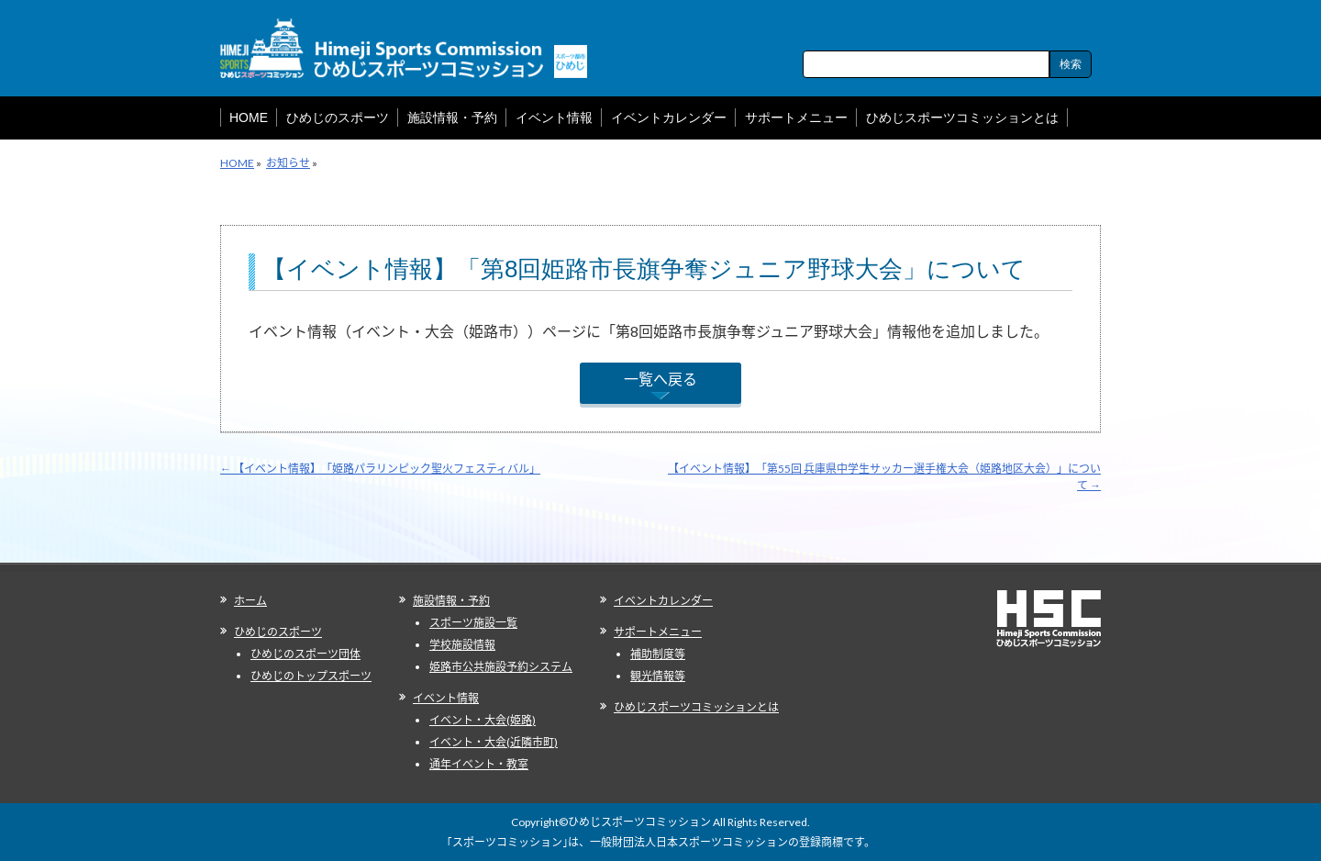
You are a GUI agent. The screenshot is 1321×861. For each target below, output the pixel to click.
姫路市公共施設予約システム (500, 667)
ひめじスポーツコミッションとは (696, 707)
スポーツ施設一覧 (473, 623)
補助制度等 (657, 654)
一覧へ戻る (660, 378)
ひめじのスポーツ (278, 632)
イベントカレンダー (663, 601)
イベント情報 (446, 698)
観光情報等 (657, 676)
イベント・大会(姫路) (482, 720)
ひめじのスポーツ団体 (305, 654)
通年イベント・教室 (478, 764)
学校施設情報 (462, 645)
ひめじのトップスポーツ (311, 676)
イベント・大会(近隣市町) (493, 742)
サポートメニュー (658, 632)
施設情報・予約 (451, 601)
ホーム (250, 601)
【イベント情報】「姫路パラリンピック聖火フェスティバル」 (380, 468)
